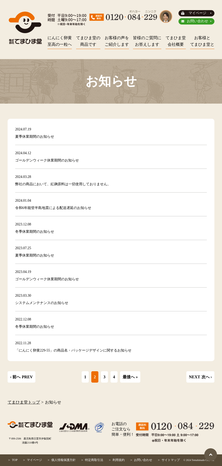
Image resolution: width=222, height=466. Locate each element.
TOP (14, 460)
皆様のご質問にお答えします (147, 41)
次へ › (207, 377)
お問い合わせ (197, 21)
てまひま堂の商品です (88, 41)
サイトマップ (171, 460)
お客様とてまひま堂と (202, 41)
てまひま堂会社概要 (176, 41)
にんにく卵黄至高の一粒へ (60, 41)
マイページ (197, 13)
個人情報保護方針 (63, 460)
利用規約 (119, 460)
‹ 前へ (15, 377)
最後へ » (130, 377)
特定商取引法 (94, 460)
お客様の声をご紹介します (117, 41)
